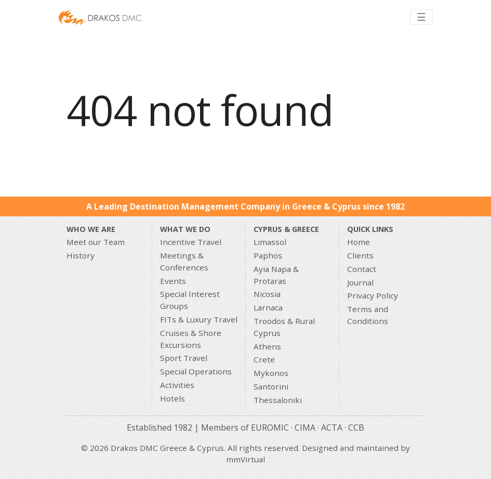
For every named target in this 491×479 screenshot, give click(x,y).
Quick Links (370, 229)
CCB (356, 427)
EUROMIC (270, 427)
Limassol (270, 242)
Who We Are (91, 229)
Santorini (271, 386)
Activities (177, 385)
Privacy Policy (372, 295)
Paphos (268, 255)
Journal (360, 282)
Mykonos (271, 373)
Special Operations (196, 371)
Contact (361, 269)
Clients (360, 255)
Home (358, 242)
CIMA (305, 427)
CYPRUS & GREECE (286, 229)
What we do (185, 229)
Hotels (172, 398)
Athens (267, 346)
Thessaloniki (278, 400)
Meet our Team (96, 242)
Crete (264, 359)
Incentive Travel (190, 242)
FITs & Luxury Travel (198, 319)
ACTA (331, 427)
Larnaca (268, 307)
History (81, 255)
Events (173, 281)
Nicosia (267, 294)
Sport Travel (183, 358)
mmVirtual (245, 459)
